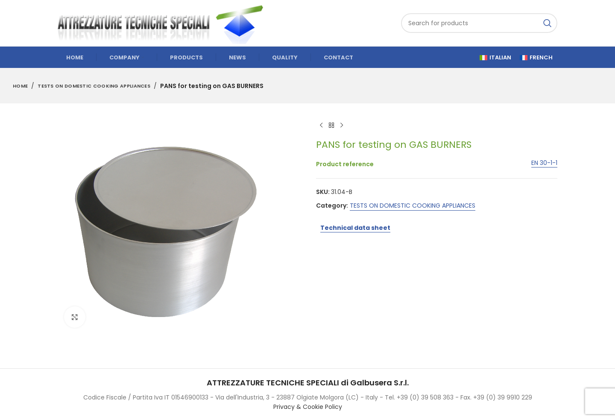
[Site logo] (164, 22)
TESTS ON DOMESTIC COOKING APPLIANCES (94, 85)
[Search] (479, 23)
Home (20, 85)
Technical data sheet (355, 227)
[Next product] (342, 125)
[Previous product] (321, 125)
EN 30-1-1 (544, 163)
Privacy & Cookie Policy (307, 406)
